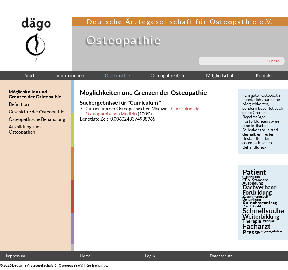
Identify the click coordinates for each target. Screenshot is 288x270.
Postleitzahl (251, 206)
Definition (19, 104)
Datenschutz (221, 256)
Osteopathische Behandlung (37, 119)
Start (30, 75)
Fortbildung (257, 192)
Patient (254, 172)
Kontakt (264, 75)
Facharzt (256, 226)
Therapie (251, 221)
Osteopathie (117, 75)
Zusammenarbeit (255, 196)
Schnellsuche (263, 211)
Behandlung (251, 199)
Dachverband (259, 187)
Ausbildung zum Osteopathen (25, 129)
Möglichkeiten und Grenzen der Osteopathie (35, 94)
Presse (251, 232)
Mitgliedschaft (220, 75)
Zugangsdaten (271, 231)
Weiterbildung (260, 216)
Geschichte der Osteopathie (36, 111)
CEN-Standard (255, 180)
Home (85, 256)
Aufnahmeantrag (259, 202)
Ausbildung (252, 183)
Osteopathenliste (168, 75)
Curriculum (251, 177)
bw (106, 265)
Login (150, 256)
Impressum (15, 256)
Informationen (69, 75)
